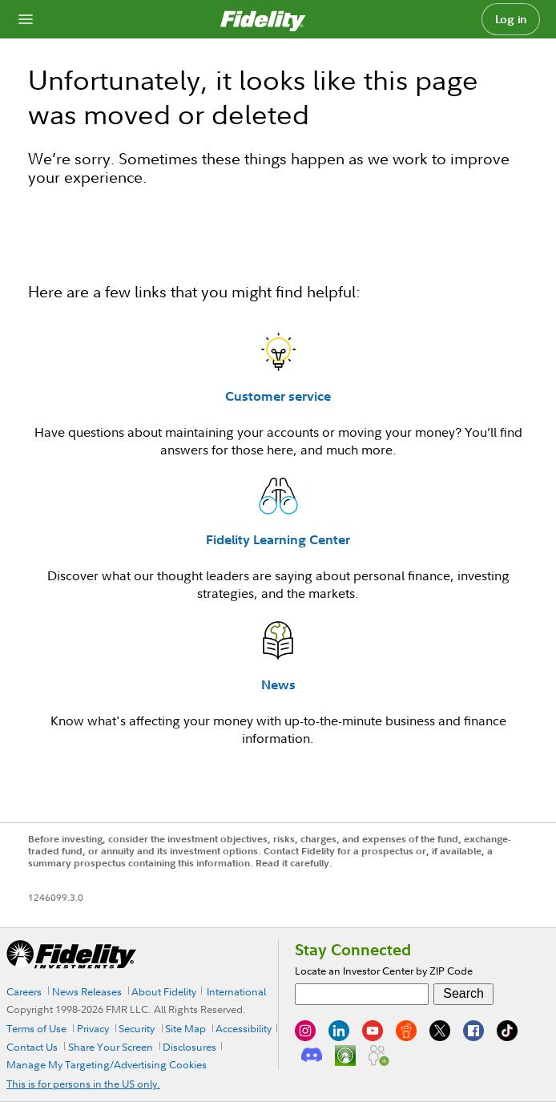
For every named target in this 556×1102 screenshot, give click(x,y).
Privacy (93, 1028)
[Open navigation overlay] (25, 19)
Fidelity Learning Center (278, 539)
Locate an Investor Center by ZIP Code (384, 970)
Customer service (278, 396)
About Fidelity (163, 991)
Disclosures (189, 1046)
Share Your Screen (110, 1046)
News (278, 684)
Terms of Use (36, 1028)
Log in (511, 19)
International (236, 991)
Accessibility (244, 1028)
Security (137, 1028)
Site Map (185, 1028)
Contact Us (32, 1046)
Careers (24, 991)
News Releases (87, 991)
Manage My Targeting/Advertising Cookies (106, 1064)
